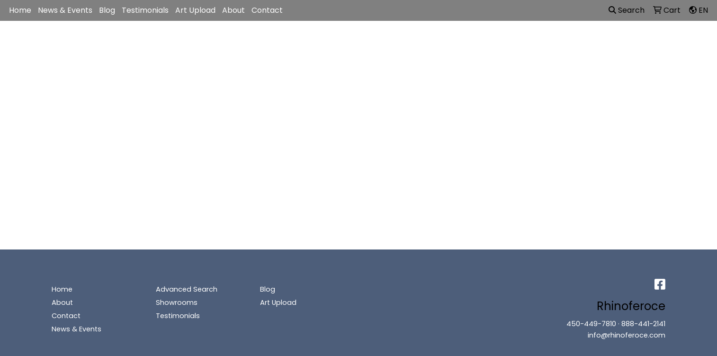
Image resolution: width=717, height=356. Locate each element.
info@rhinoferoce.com (626, 335)
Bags (357, 41)
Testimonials (145, 10)
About (233, 10)
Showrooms (176, 302)
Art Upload (195, 10)
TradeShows (489, 41)
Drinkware (398, 41)
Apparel (319, 41)
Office (441, 41)
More (574, 41)
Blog (107, 10)
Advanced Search (186, 289)
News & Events (65, 10)
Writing (538, 41)
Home (20, 10)
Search (627, 10)
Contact (267, 10)
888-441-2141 (643, 324)
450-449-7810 (591, 324)
